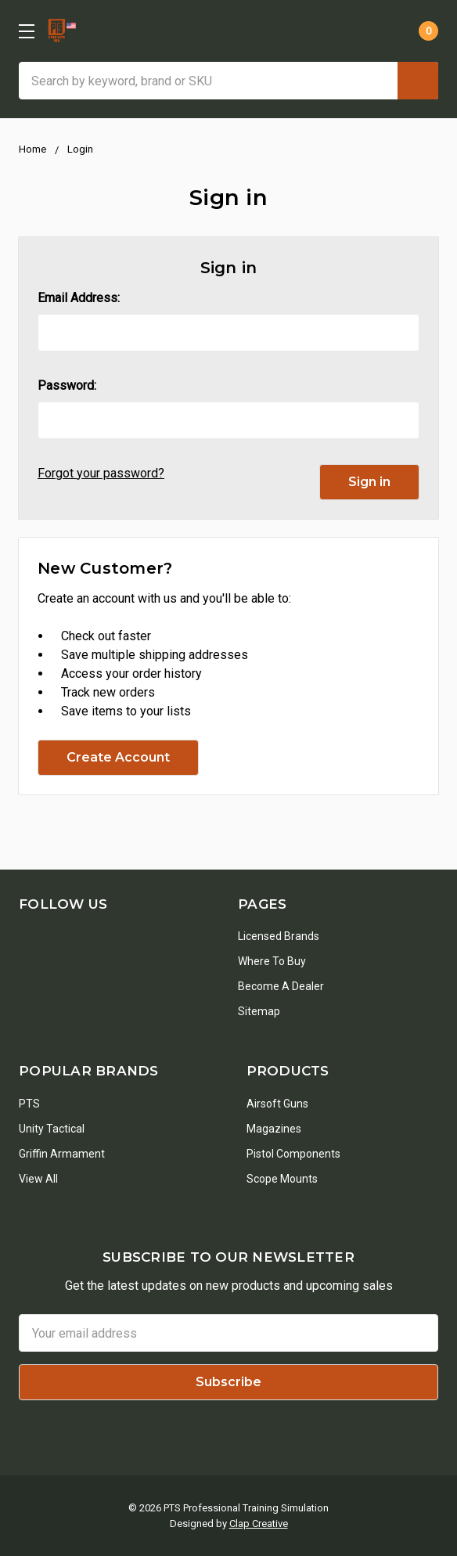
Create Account (118, 757)
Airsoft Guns (277, 1103)
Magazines (273, 1128)
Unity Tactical (52, 1128)
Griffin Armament (62, 1153)
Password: (67, 385)
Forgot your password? (101, 473)
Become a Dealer (281, 986)
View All (38, 1178)
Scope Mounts (282, 1178)
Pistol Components (293, 1153)
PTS (29, 1103)
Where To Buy (272, 961)
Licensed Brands (278, 936)
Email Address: (79, 297)
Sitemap (259, 1011)
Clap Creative (258, 1523)
